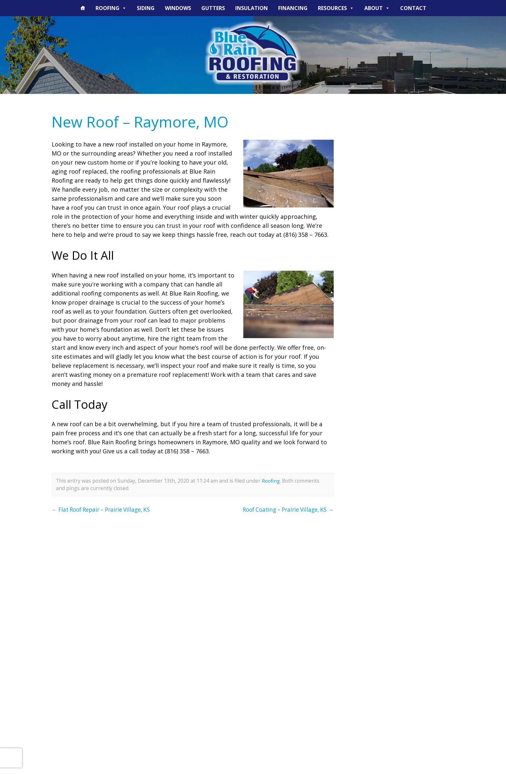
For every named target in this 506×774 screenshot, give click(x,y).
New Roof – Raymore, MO (145, 121)
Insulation (251, 8)
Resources (336, 8)
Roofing (111, 8)
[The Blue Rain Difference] (82, 8)
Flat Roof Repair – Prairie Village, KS (105, 509)
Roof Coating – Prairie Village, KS (284, 509)
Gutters (213, 8)
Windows (178, 8)
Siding (146, 8)
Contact (413, 8)
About (377, 8)
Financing (293, 8)
